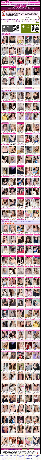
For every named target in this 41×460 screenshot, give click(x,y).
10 (26, 90)
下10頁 (30, 90)
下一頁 (28, 90)
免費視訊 (7, 43)
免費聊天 (7, 54)
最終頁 (33, 90)
